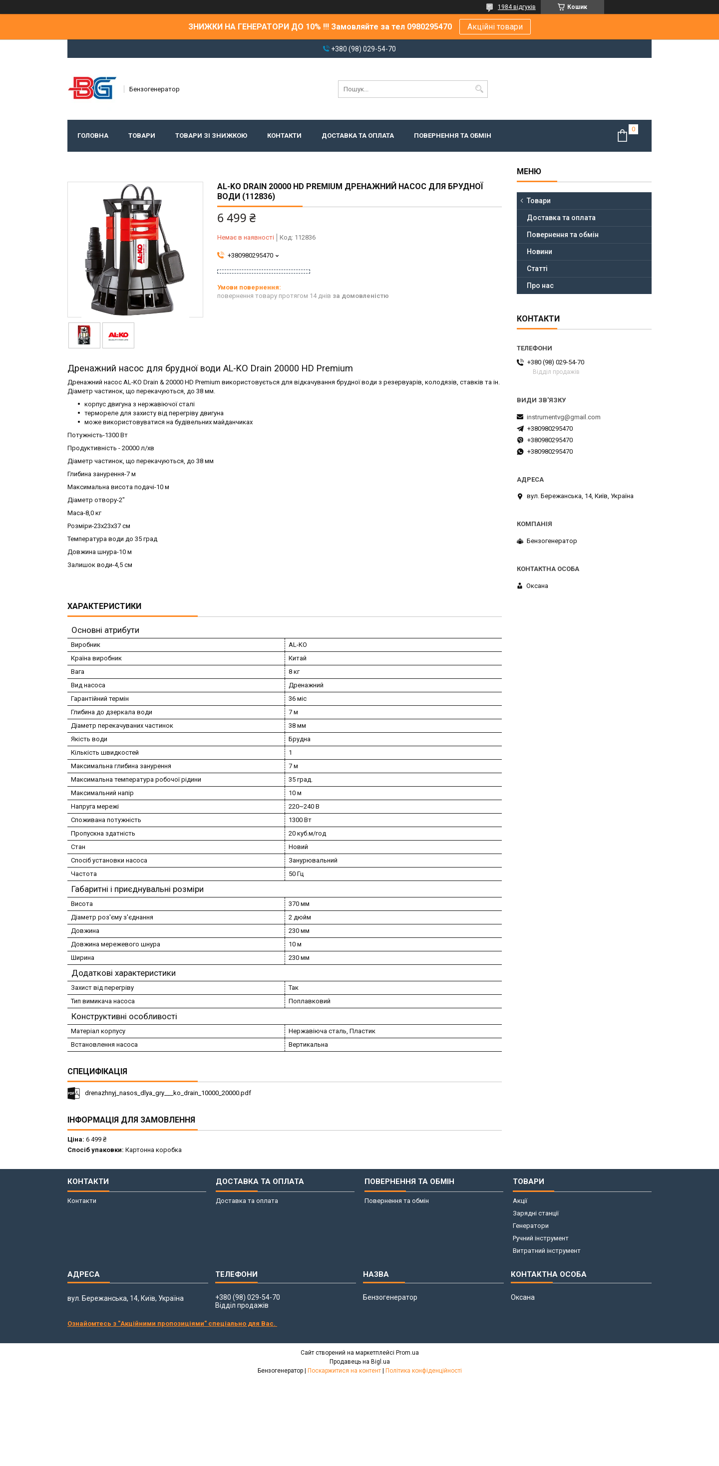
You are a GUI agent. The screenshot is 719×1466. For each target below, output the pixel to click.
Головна (92, 135)
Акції (520, 1200)
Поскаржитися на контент (344, 1370)
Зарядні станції (536, 1213)
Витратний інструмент (547, 1250)
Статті (537, 269)
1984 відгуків (517, 6)
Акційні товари (495, 26)
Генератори (531, 1225)
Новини (539, 252)
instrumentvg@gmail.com (564, 417)
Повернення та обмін (452, 135)
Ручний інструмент (541, 1238)
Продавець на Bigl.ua (360, 1361)
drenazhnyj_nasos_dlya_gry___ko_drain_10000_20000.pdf (168, 1093)
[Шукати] (479, 89)
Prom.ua (407, 1352)
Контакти (284, 135)
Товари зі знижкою (211, 135)
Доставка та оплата (358, 135)
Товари (141, 135)
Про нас (540, 286)
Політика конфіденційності (423, 1370)
